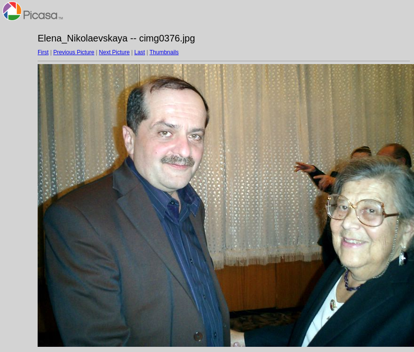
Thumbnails (164, 52)
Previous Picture (73, 52)
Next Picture (114, 52)
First (43, 52)
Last (139, 52)
